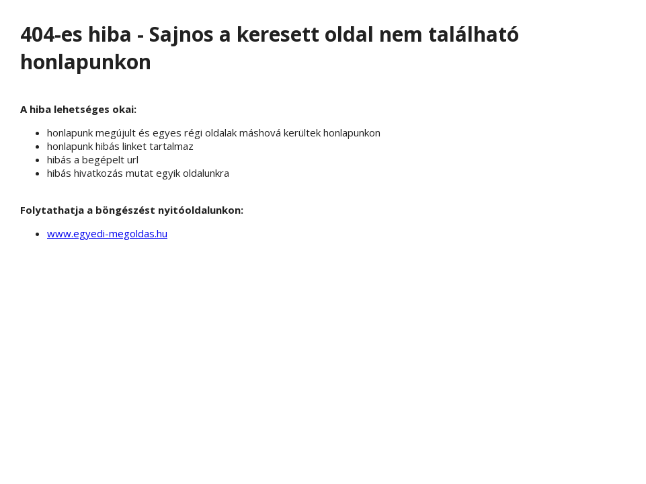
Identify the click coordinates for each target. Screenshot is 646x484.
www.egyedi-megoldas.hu (107, 233)
